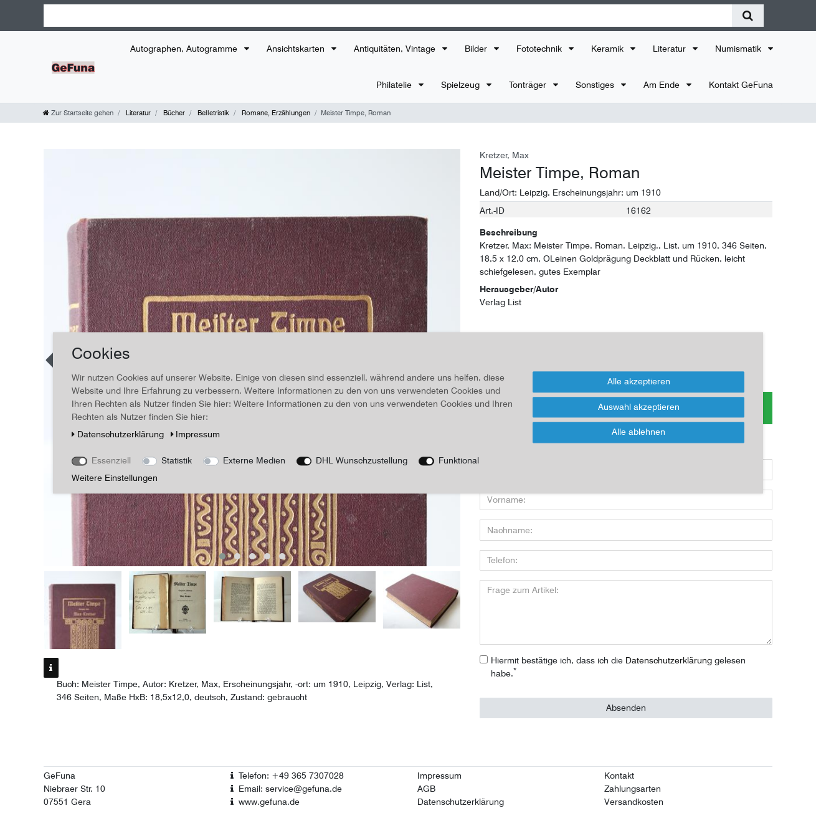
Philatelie (395, 85)
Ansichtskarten (297, 49)
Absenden (626, 708)
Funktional (459, 460)
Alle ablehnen (638, 432)
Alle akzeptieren (638, 381)
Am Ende (662, 85)
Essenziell (111, 460)
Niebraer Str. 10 (74, 789)
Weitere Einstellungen (115, 478)
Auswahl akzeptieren (639, 407)
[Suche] (748, 15)
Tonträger (529, 85)
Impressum (439, 776)
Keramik (608, 49)
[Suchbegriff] (388, 15)
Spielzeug (461, 85)
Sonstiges (596, 85)
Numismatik (739, 49)
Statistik (176, 460)
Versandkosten (633, 802)
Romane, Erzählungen (275, 112)
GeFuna (59, 776)
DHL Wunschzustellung (361, 460)
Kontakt (619, 776)
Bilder (477, 49)
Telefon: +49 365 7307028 (291, 776)
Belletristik (212, 112)
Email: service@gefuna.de (290, 789)
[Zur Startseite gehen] (78, 112)
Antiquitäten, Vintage (396, 49)
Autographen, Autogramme (185, 49)
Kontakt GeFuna (741, 85)
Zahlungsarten (632, 789)
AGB (426, 789)
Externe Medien (254, 460)
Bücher (173, 112)
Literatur (670, 49)
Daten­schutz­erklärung (119, 434)
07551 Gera (67, 802)
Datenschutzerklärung (460, 802)
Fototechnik (540, 49)
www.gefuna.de (269, 802)
